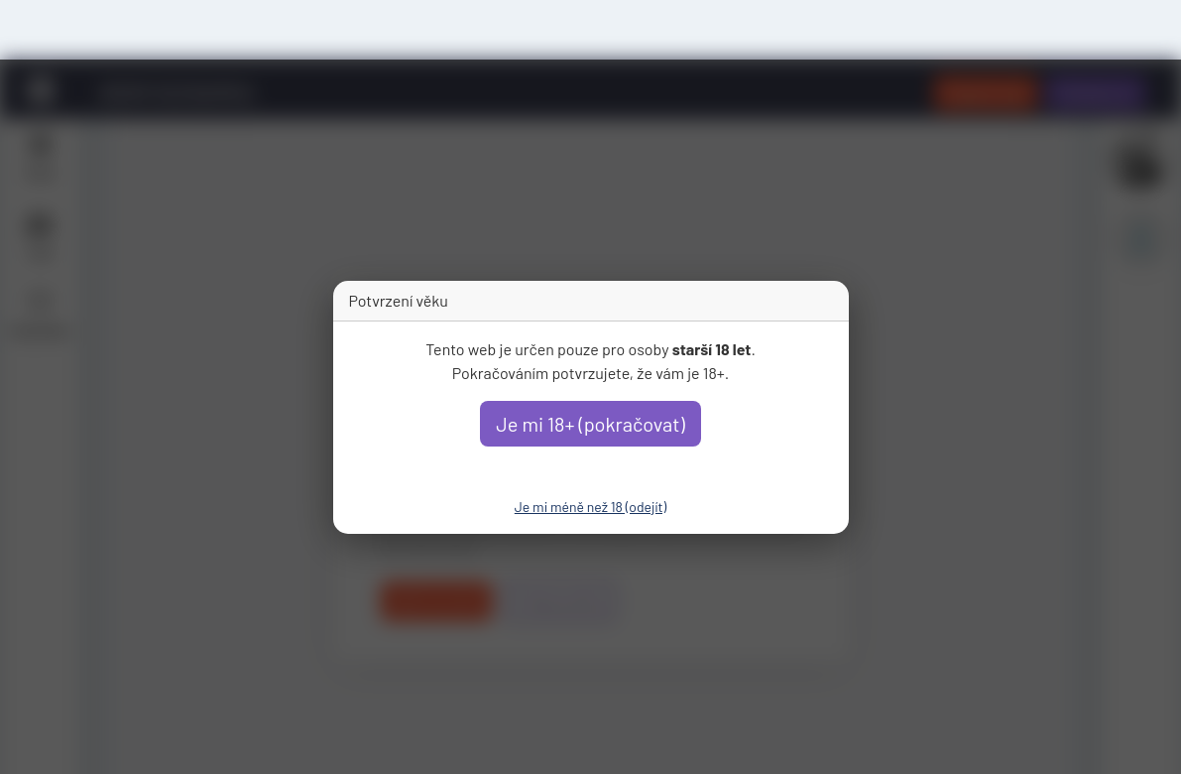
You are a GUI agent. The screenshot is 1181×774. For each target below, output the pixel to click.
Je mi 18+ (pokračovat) (590, 424)
